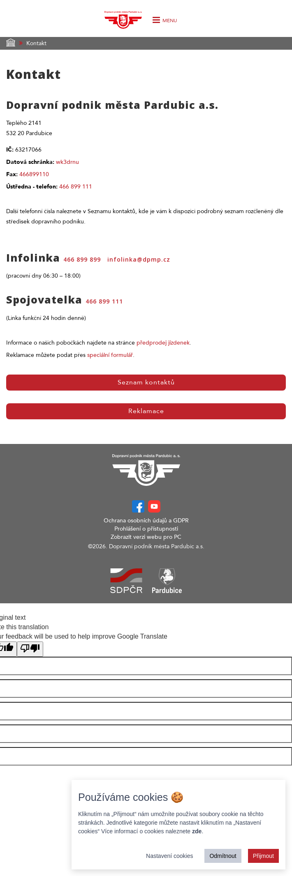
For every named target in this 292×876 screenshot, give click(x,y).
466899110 (34, 174)
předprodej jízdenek (163, 343)
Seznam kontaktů (146, 382)
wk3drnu (67, 162)
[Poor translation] (30, 649)
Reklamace (146, 411)
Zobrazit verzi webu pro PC (146, 537)
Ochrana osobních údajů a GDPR (146, 520)
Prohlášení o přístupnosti (146, 529)
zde (197, 831)
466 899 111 (75, 187)
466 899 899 (82, 259)
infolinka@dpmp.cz (138, 259)
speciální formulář (110, 355)
